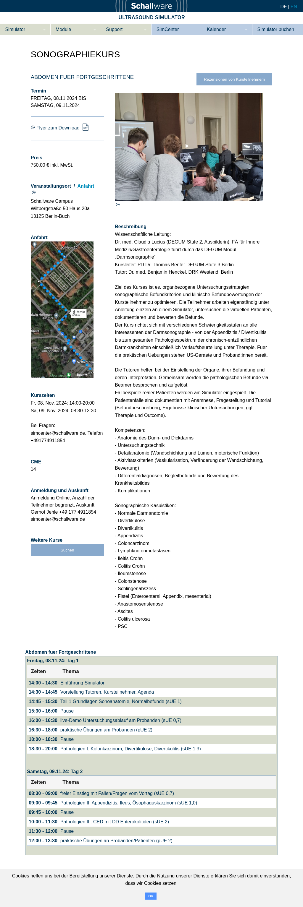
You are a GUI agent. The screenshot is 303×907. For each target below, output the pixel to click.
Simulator (15, 29)
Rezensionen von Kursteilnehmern (234, 79)
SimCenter (168, 29)
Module (63, 29)
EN (294, 6)
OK (150, 896)
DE (283, 6)
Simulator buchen (275, 29)
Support (114, 29)
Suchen (67, 550)
